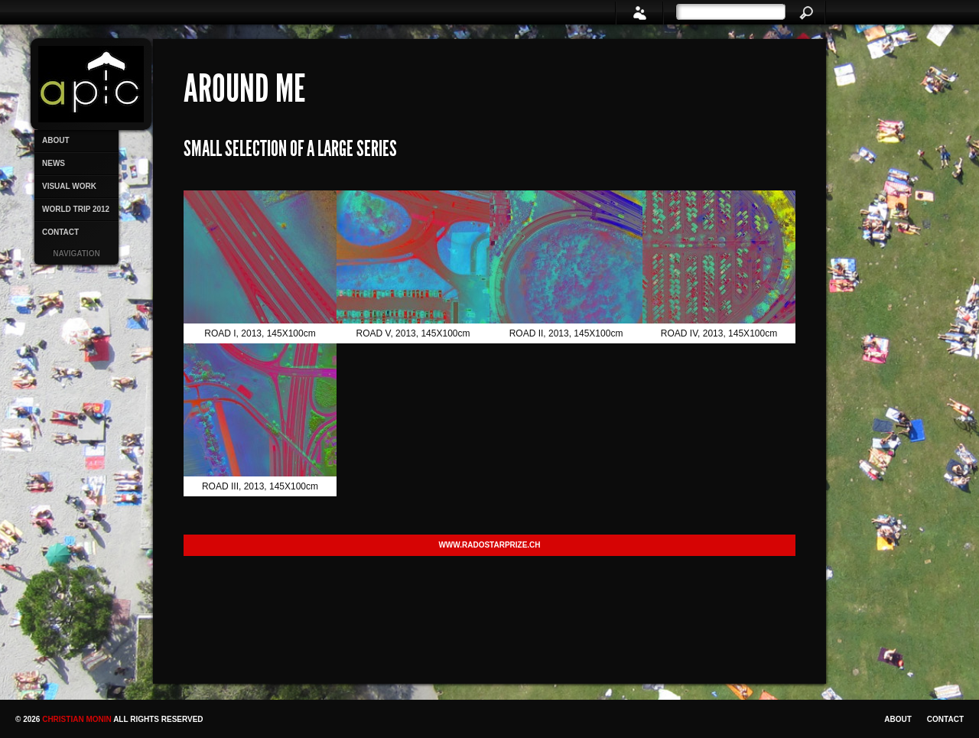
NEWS (53, 163)
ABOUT (56, 140)
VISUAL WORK (69, 186)
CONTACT (60, 232)
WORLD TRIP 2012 (75, 209)
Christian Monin (77, 719)
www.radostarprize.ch (489, 545)
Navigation (76, 253)
